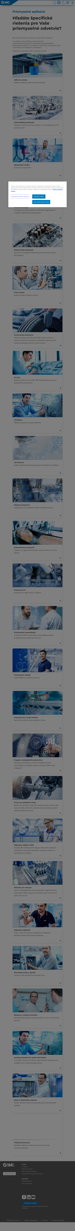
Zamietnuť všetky (39, 196)
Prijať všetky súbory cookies (41, 202)
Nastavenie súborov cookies (20, 196)
